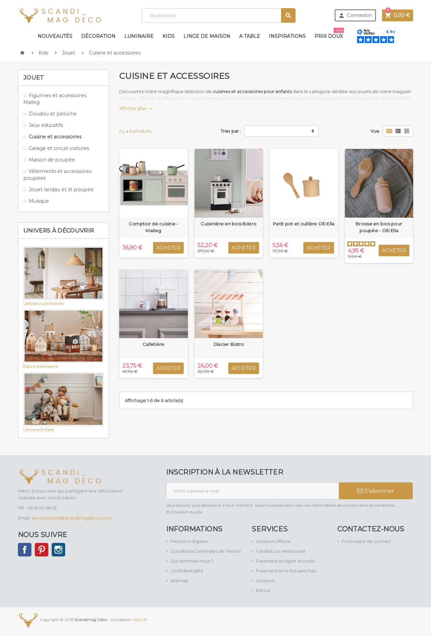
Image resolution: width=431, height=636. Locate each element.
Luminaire (139, 36)
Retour (263, 590)
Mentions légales (189, 541)
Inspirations (287, 36)
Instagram (58, 549)
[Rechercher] (219, 15)
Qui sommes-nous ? (192, 561)
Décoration (98, 36)
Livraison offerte (273, 541)
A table (249, 36)
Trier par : (231, 131)
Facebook (24, 549)
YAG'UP (140, 619)
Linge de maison (206, 36)
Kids (168, 36)
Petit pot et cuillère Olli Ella (303, 223)
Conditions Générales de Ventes (206, 551)
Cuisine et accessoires (55, 137)
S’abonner (375, 490)
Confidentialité (187, 570)
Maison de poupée (52, 160)
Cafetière (153, 344)
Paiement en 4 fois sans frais (286, 570)
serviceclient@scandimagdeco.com (72, 518)
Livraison (265, 580)
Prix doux (329, 33)
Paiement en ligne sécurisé (285, 561)
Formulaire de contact (366, 541)
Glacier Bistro (228, 344)
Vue (375, 131)
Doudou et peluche (53, 114)
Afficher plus (136, 108)
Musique (39, 201)
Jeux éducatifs (46, 125)
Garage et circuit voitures (59, 148)
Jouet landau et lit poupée (61, 190)
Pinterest (41, 549)
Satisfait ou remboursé (281, 551)
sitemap (179, 580)
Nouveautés (54, 36)
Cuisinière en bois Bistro (228, 223)
